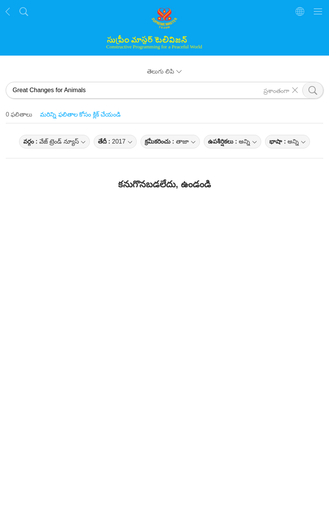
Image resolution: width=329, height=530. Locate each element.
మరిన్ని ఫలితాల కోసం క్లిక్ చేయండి (80, 114)
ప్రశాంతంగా (276, 90)
